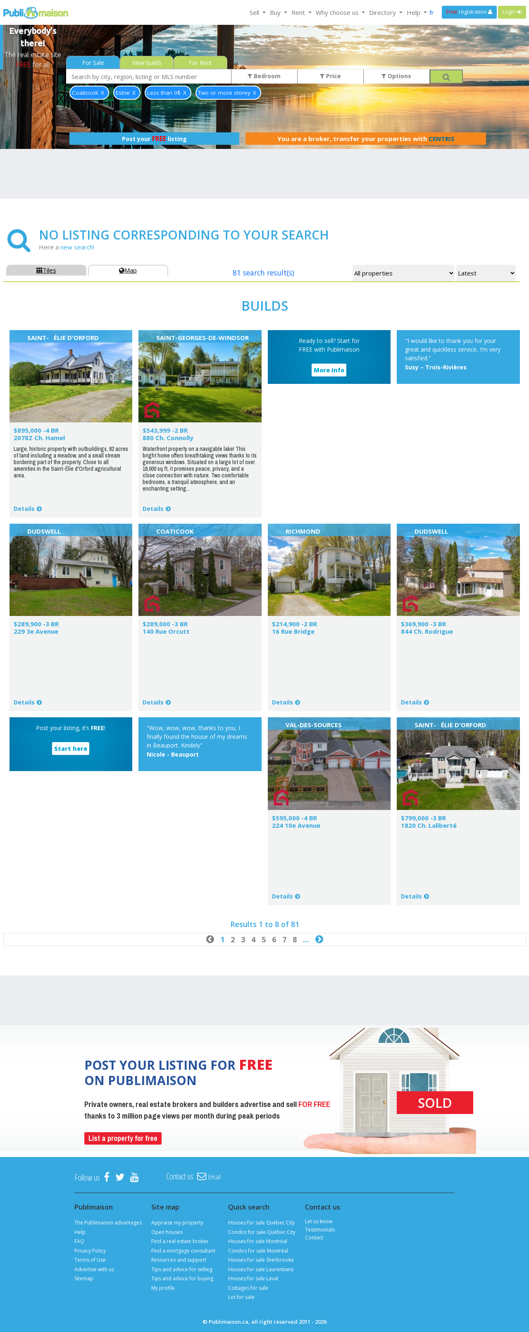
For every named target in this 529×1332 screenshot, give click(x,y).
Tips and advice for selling (181, 1269)
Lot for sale (241, 1297)
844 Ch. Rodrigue (427, 631)
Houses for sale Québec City (261, 1222)
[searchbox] (148, 76)
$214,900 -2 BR (294, 624)
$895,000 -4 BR (36, 430)
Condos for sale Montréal (258, 1250)
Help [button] (414, 12)
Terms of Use (90, 1259)
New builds (147, 63)
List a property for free (122, 1138)
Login (512, 11)
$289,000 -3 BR (165, 624)
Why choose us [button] (338, 12)
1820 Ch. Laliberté (429, 825)
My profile (163, 1287)
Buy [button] (276, 12)
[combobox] (148, 76)
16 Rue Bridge (293, 631)
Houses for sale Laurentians (260, 1269)
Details (24, 509)
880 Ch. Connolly (168, 438)
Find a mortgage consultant (183, 1250)
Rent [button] (299, 12)
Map (128, 270)
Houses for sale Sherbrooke (261, 1259)
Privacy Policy (90, 1250)
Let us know (318, 1221)
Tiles (46, 270)
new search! (77, 247)
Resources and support (178, 1259)
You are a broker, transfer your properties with (366, 138)
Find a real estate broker (180, 1241)
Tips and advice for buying (182, 1278)
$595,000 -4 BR (294, 818)
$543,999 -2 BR (165, 430)
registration (469, 11)
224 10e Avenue (296, 825)
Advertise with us (94, 1269)
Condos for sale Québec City (261, 1232)
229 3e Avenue (36, 631)
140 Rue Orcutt (166, 631)
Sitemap (83, 1278)
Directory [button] (383, 12)
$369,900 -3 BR (423, 624)
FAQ (79, 1241)
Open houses (167, 1232)
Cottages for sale (248, 1287)
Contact (314, 1237)
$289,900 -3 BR (36, 624)
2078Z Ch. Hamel (39, 438)
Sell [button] (255, 12)
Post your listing (154, 138)
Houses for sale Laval (253, 1278)
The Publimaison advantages (108, 1222)
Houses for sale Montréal (257, 1241)
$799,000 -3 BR (423, 818)
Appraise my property (177, 1222)
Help (80, 1232)
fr (431, 12)
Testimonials (320, 1229)
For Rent (200, 63)
